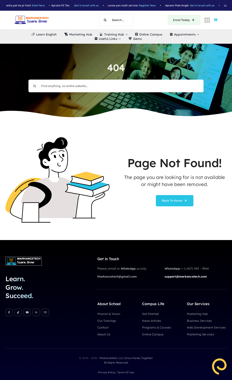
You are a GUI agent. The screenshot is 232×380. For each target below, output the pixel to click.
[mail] (45, 312)
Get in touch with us (92, 5)
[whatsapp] (36, 312)
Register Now (152, 5)
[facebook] (9, 312)
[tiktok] (18, 312)
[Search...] (116, 20)
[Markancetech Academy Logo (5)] (31, 17)
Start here (44, 5)
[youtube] (27, 312)
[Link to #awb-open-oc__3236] (207, 20)
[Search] (105, 20)
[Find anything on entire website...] (116, 83)
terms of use (125, 372)
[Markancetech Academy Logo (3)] (24, 258)
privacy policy (106, 372)
